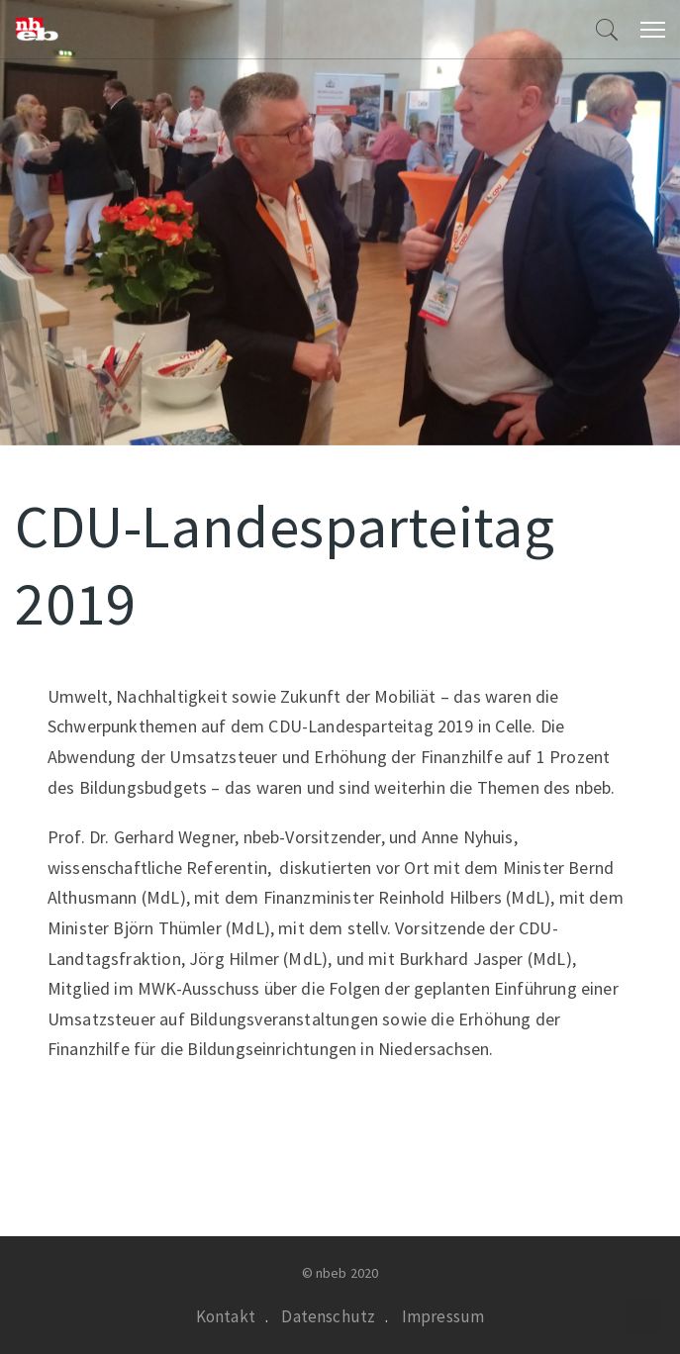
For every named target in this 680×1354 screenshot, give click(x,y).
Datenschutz (328, 1316)
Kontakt (225, 1316)
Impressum (443, 1316)
